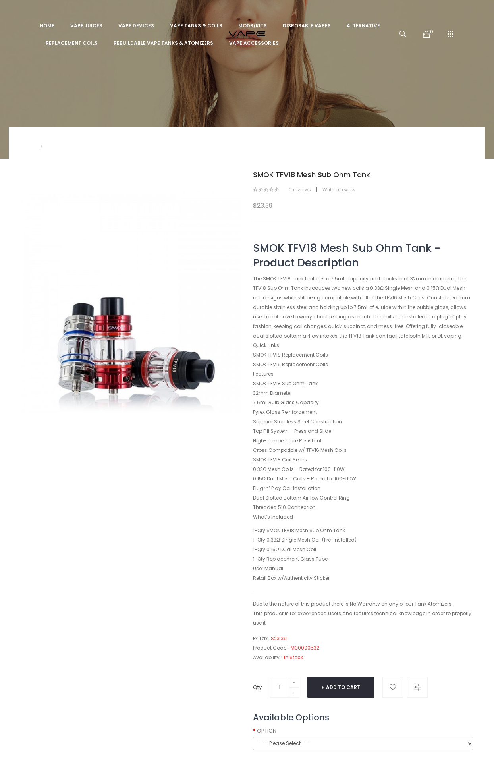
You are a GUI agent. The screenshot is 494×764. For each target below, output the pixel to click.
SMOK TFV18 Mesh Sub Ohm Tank (87, 147)
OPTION (266, 731)
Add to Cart (343, 687)
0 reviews (300, 189)
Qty (257, 687)
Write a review (338, 189)
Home (28, 147)
